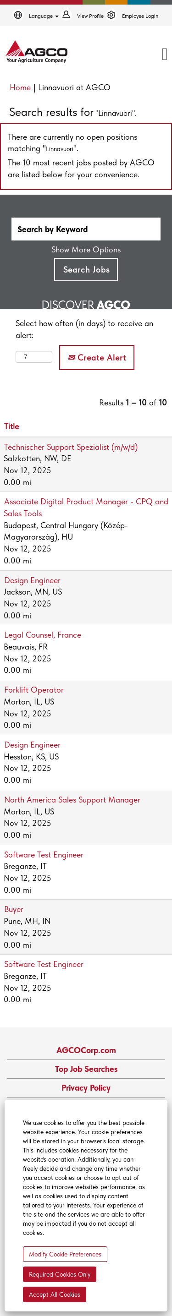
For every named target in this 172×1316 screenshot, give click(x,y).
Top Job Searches (86, 1069)
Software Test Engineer (43, 854)
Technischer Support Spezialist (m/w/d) (71, 447)
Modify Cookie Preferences (65, 1254)
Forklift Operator (34, 689)
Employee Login (140, 16)
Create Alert (96, 357)
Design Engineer (32, 580)
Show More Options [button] (86, 249)
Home (20, 87)
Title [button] (11, 426)
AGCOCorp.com (86, 1050)
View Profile (90, 16)
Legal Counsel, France (42, 634)
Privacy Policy (86, 1087)
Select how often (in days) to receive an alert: (84, 329)
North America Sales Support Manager (72, 799)
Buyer (13, 909)
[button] (147, 55)
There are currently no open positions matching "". (72, 142)
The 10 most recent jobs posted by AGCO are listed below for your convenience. (81, 168)
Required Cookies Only (59, 1274)
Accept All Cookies (54, 1294)
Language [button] (44, 16)
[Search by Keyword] (86, 229)
